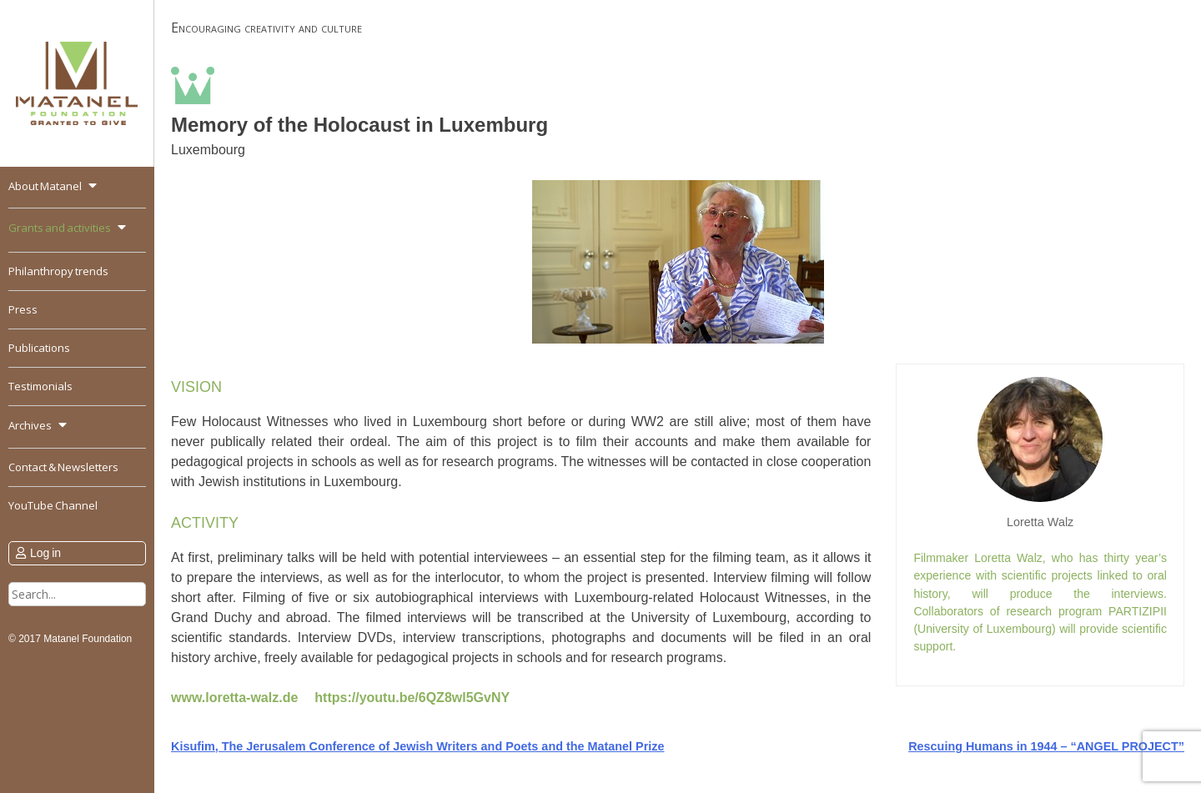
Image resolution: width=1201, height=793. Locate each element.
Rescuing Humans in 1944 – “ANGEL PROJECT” (1046, 746)
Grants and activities (59, 227)
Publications (39, 347)
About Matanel (45, 185)
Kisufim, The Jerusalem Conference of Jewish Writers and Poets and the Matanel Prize (418, 746)
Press (23, 309)
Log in (45, 553)
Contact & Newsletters (63, 466)
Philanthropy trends (58, 271)
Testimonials (40, 386)
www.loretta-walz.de (234, 697)
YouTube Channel (53, 505)
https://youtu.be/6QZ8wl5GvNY (412, 697)
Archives (30, 425)
